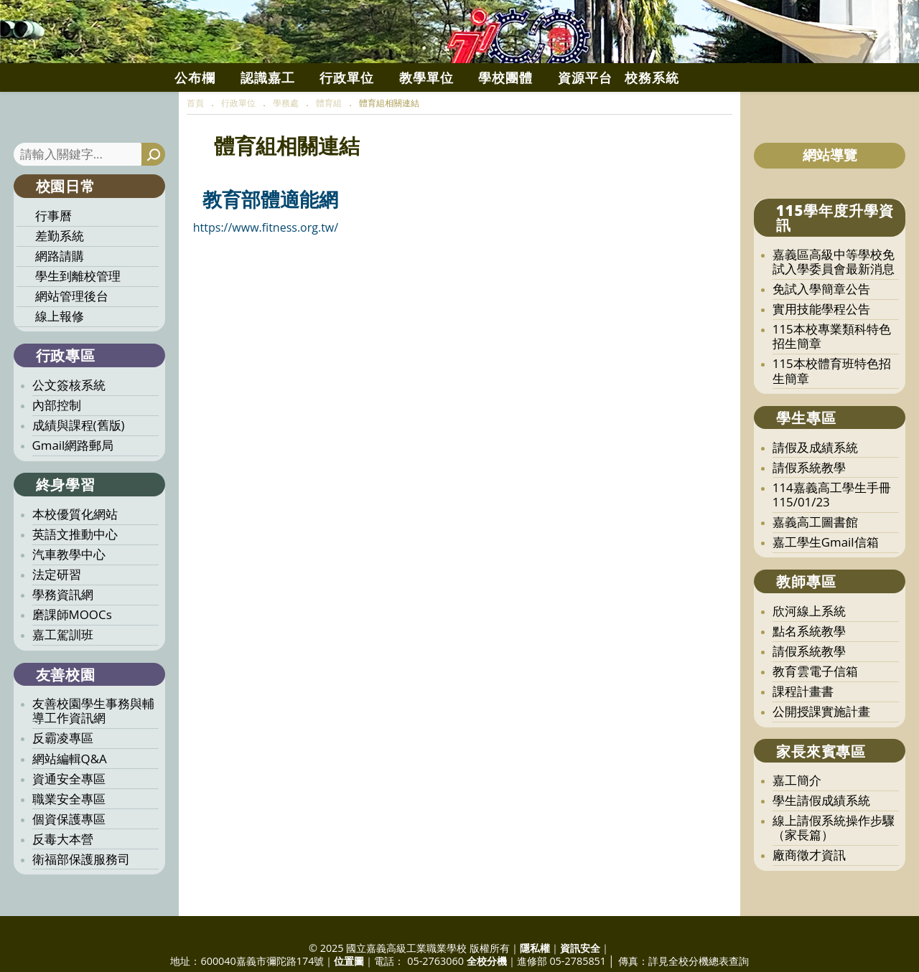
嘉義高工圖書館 (815, 565)
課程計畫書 (803, 735)
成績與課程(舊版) (78, 469)
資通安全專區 (69, 822)
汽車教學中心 (69, 598)
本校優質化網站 (75, 557)
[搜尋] (153, 198)
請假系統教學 (809, 511)
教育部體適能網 (270, 243)
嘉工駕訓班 (62, 678)
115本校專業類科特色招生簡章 (832, 379)
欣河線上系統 (809, 654)
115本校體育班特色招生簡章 (832, 414)
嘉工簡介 (797, 824)
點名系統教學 (809, 674)
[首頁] (195, 147)
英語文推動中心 (75, 578)
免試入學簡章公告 (821, 332)
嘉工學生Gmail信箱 (826, 585)
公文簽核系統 (69, 428)
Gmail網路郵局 (73, 489)
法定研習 (56, 618)
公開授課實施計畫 (821, 755)
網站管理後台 (71, 339)
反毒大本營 (62, 882)
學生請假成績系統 (821, 844)
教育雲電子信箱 (815, 715)
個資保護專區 (69, 862)
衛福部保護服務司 (81, 903)
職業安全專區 (69, 842)
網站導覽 (830, 198)
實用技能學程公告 (821, 352)
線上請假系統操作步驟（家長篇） (834, 871)
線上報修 (59, 359)
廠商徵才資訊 (809, 898)
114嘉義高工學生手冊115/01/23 (832, 538)
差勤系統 (59, 279)
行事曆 (53, 259)
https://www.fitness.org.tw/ (265, 271)
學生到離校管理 (78, 319)
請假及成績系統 (815, 491)
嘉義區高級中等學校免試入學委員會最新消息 (834, 305)
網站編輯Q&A (69, 802)
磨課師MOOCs (72, 658)
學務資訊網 (62, 638)
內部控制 (56, 448)
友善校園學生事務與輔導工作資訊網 (93, 754)
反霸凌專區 (62, 781)
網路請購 (59, 299)
